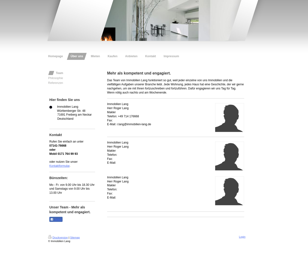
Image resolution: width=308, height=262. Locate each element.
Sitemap (75, 237)
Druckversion (58, 237)
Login (242, 236)
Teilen (56, 219)
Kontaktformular (59, 166)
